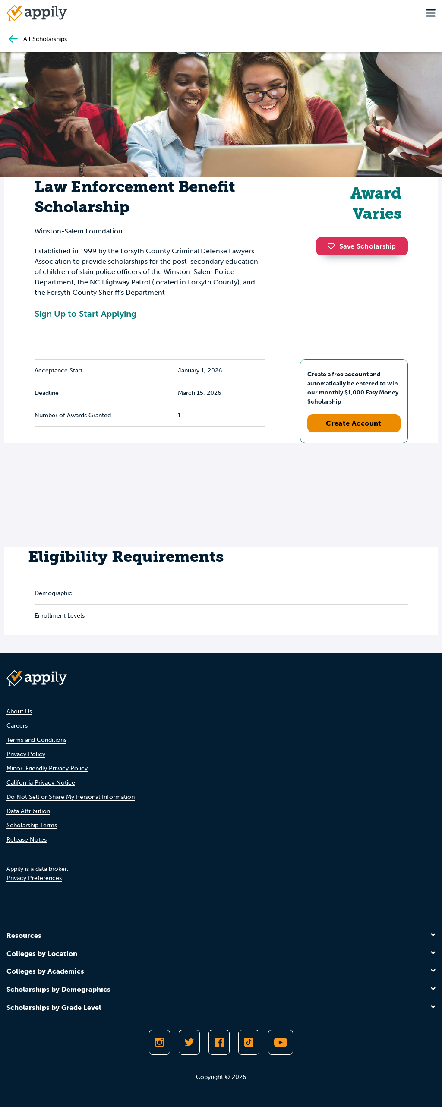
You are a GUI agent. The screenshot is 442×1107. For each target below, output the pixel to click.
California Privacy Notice (40, 782)
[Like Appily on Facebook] (219, 1042)
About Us (19, 711)
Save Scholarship (362, 246)
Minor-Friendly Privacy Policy (47, 768)
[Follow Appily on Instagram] (159, 1042)
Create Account (354, 423)
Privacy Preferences (34, 878)
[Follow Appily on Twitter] (189, 1042)
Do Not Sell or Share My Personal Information (70, 797)
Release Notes (26, 839)
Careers (17, 725)
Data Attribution (28, 811)
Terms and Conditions (36, 740)
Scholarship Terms (31, 825)
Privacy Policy (25, 754)
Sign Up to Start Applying (85, 314)
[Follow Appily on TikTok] (248, 1042)
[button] (333, 246)
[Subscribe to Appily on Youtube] (280, 1042)
